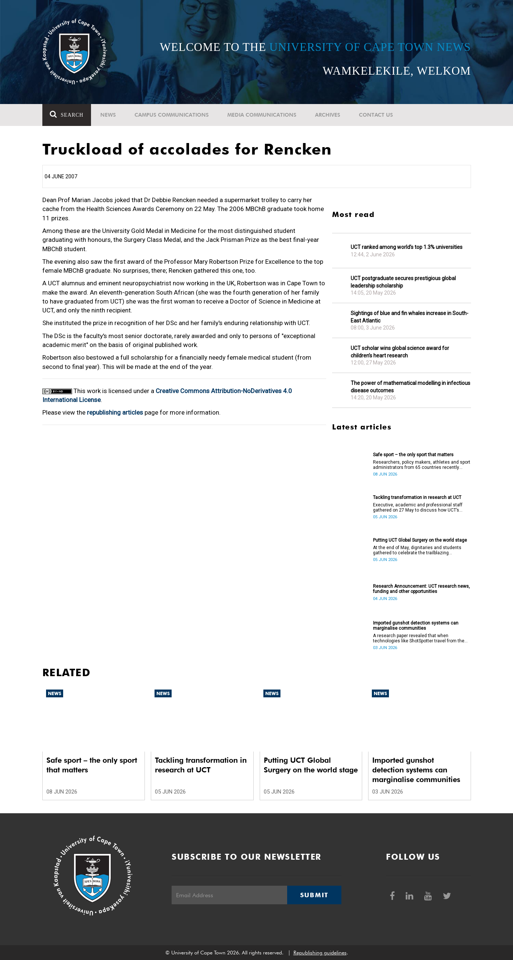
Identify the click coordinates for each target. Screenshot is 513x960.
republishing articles (115, 412)
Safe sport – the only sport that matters (413, 454)
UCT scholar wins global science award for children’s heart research (400, 352)
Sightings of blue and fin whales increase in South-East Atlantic (409, 317)
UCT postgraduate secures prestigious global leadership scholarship (403, 282)
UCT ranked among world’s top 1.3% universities (406, 247)
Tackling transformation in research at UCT (417, 497)
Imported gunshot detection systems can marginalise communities (415, 625)
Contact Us (376, 115)
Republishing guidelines (320, 953)
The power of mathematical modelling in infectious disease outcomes (410, 386)
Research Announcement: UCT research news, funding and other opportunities (421, 589)
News (108, 115)
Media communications (261, 115)
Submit (314, 895)
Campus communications (171, 115)
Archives (327, 115)
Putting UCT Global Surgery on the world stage (420, 540)
